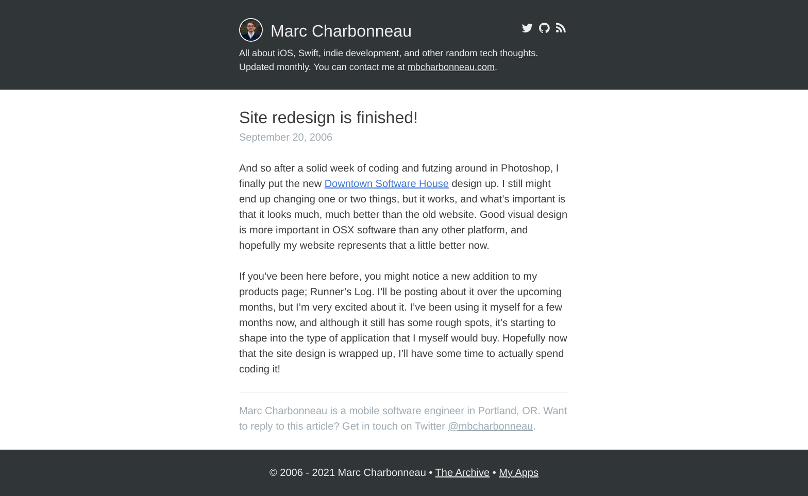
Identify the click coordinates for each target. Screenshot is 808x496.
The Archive (462, 472)
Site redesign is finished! (328, 117)
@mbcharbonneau (490, 426)
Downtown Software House (387, 184)
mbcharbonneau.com (451, 67)
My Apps (518, 472)
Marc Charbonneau (341, 31)
